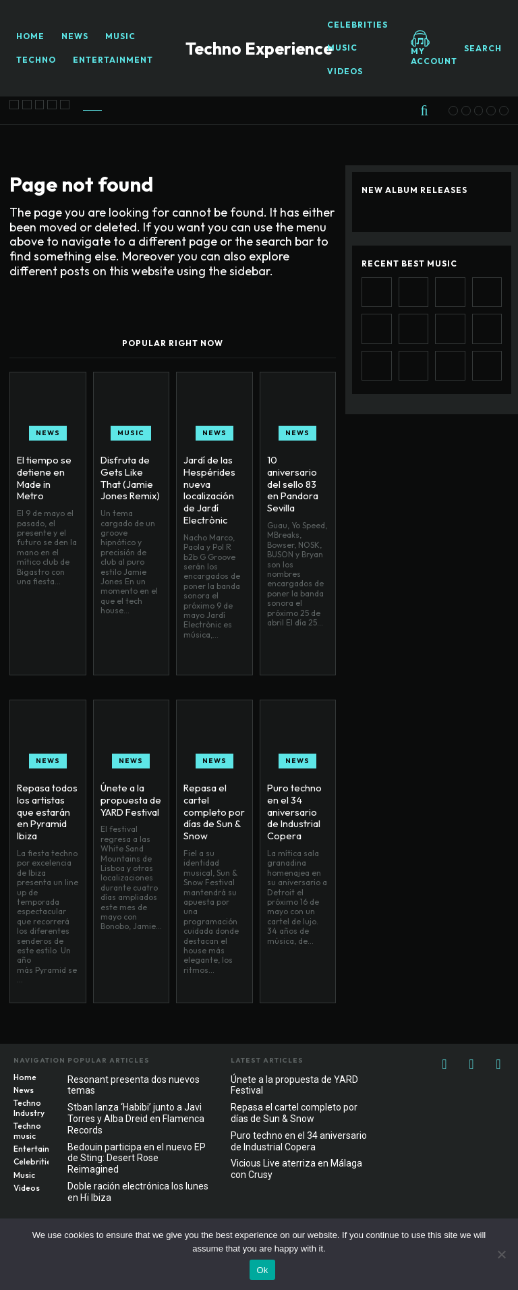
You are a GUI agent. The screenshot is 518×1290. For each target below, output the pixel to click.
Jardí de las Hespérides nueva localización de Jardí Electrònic (208, 487)
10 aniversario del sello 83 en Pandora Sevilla (297, 476)
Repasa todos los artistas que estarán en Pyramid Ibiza (46, 810)
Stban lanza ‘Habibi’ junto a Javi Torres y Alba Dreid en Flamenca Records (135, 1118)
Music (130, 432)
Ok (262, 1270)
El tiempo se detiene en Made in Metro (47, 470)
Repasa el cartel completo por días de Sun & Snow (212, 810)
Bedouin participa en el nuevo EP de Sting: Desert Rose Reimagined (136, 1158)
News (48, 432)
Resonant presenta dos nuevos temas (133, 1085)
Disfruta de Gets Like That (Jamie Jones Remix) (128, 476)
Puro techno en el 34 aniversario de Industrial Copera (293, 810)
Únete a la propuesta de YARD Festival (129, 798)
